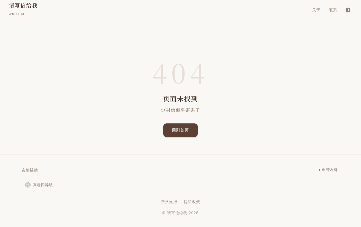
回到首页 (180, 130)
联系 (333, 10)
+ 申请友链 (328, 170)
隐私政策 (192, 201)
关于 (316, 10)
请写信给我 (177, 212)
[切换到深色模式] (348, 10)
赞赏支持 (169, 201)
